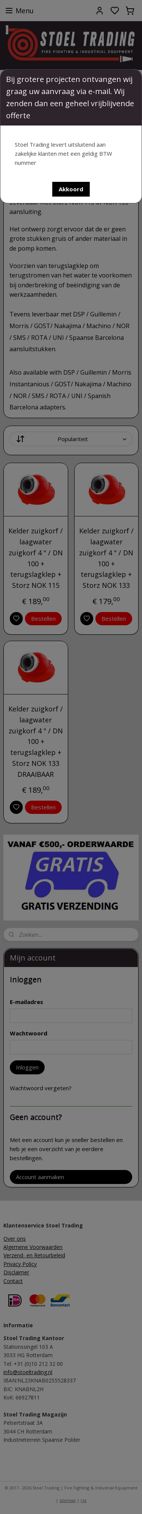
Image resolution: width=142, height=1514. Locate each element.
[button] (71, 189)
